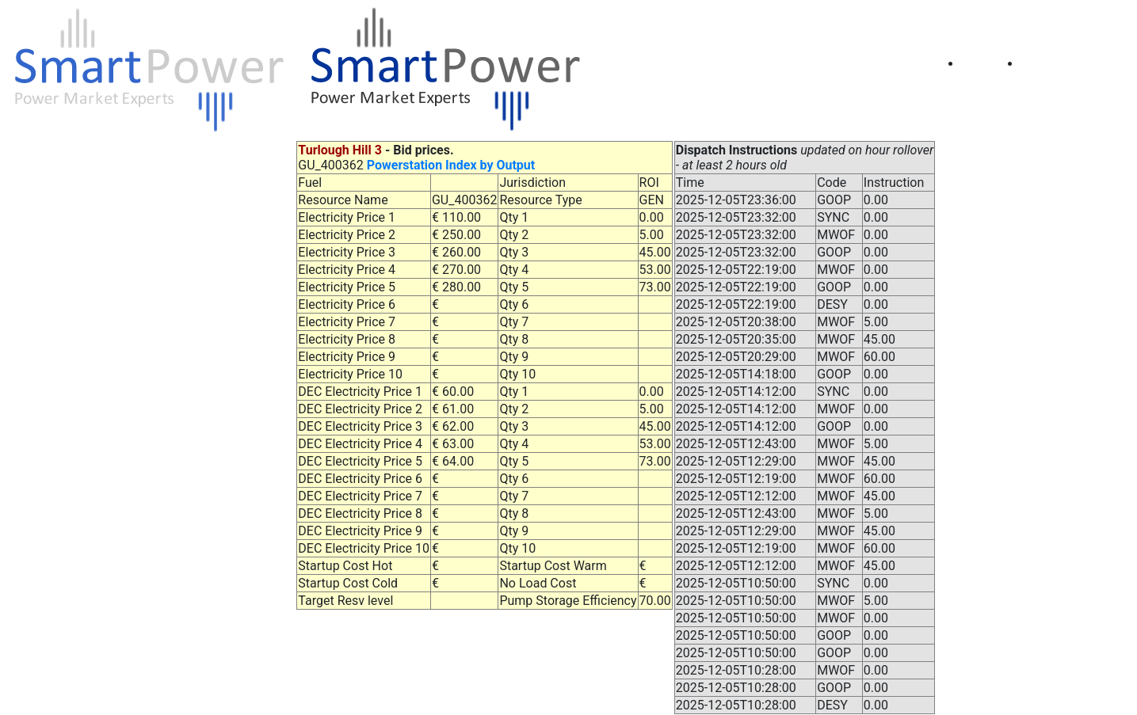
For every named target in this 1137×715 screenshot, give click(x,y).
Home (992, 63)
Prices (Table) (1073, 63)
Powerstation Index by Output (451, 165)
